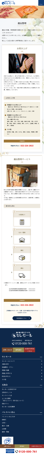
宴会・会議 (5, 426)
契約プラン (5, 404)
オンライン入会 (7, 395)
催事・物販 (5, 432)
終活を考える (6, 376)
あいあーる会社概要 (8, 407)
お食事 (4, 429)
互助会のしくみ (7, 392)
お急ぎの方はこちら (37, 446)
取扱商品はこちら (21, 318)
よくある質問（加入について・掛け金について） (13, 399)
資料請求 (22, 446)
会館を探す (5, 364)
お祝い (4, 423)
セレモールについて (8, 361)
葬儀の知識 (5, 370)
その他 (4, 379)
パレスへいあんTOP (8, 417)
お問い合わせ (7, 446)
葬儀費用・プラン (7, 367)
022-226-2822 (27, 146)
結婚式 (4, 420)
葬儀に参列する (7, 373)
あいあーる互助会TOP (9, 389)
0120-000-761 (26, 451)
